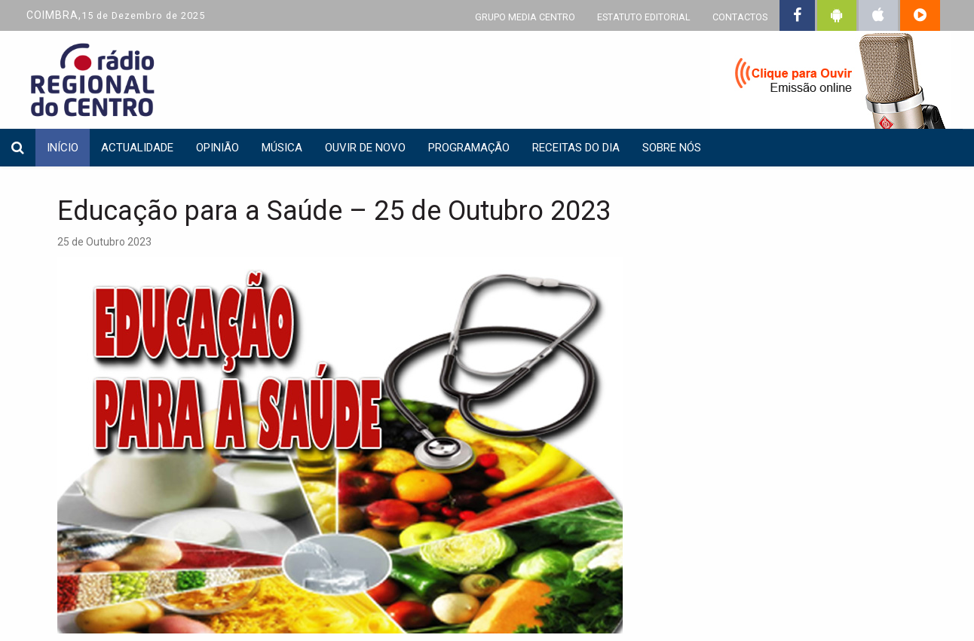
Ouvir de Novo (365, 147)
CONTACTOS (739, 17)
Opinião (217, 147)
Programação (469, 147)
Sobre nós (671, 147)
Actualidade (137, 147)
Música (282, 147)
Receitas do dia (576, 147)
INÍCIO (62, 147)
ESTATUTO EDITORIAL (644, 17)
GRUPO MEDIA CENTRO (525, 17)
